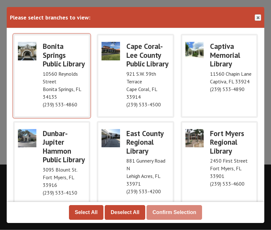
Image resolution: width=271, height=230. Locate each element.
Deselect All (125, 212)
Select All (86, 212)
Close (257, 17)
